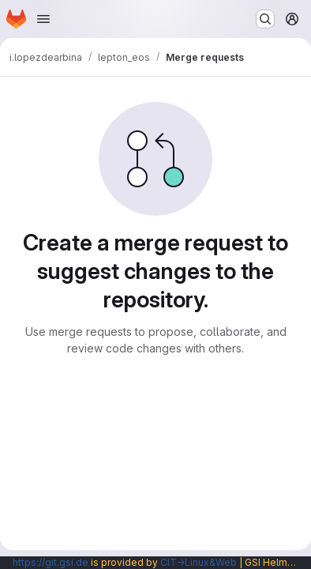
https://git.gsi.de (50, 562)
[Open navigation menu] (43, 19)
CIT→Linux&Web (198, 562)
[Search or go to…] (265, 18)
